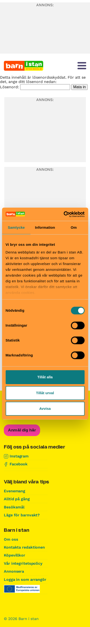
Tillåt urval (45, 393)
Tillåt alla (45, 377)
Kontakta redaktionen (24, 547)
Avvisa (45, 408)
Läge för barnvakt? (22, 515)
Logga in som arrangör (25, 579)
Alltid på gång (17, 499)
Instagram (19, 456)
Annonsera (14, 571)
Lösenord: (35, 87)
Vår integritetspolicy (23, 563)
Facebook (19, 464)
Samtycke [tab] (16, 227)
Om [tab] (74, 227)
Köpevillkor (14, 555)
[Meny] (82, 65)
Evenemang (14, 491)
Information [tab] (45, 227)
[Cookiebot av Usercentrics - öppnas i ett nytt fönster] (64, 214)
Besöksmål (14, 507)
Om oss (11, 539)
